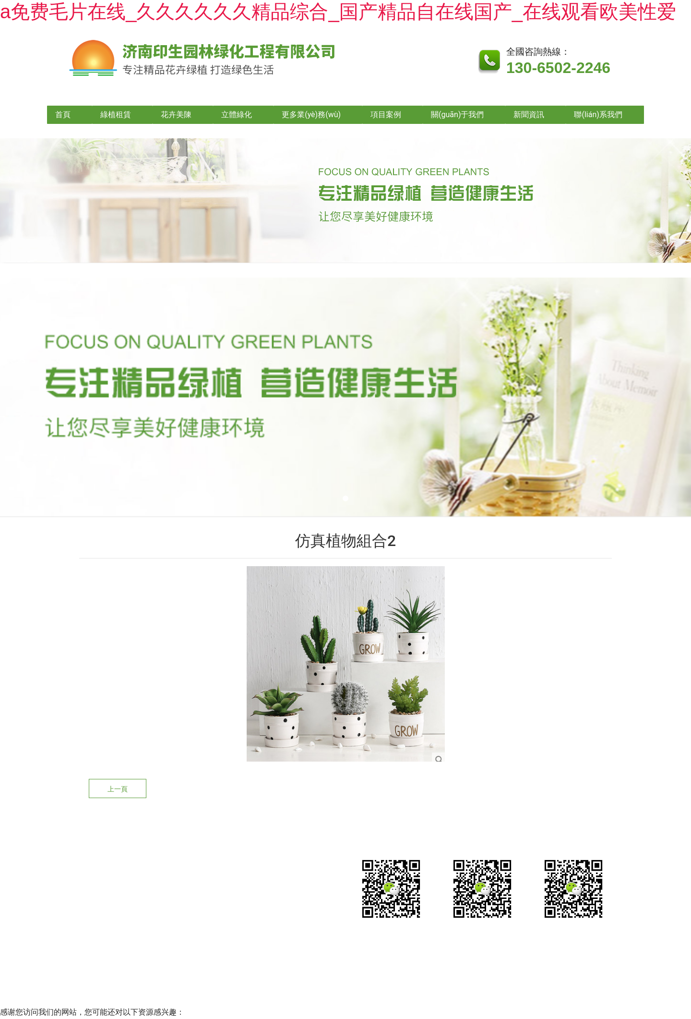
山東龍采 (582, 956)
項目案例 (385, 114)
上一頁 (117, 789)
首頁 (63, 114)
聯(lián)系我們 (598, 114)
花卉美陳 (176, 114)
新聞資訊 (528, 114)
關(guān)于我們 (457, 114)
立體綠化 (236, 114)
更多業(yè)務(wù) (311, 114)
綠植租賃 (115, 114)
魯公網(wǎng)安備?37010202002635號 (438, 956)
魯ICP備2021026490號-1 (307, 956)
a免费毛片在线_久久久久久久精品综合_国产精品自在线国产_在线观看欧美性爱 (338, 11)
